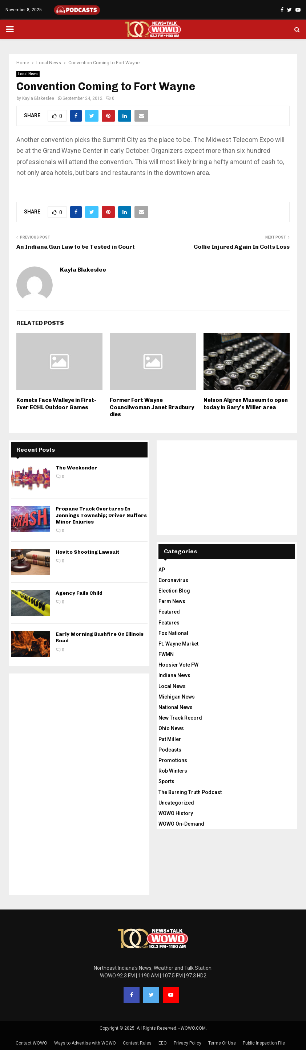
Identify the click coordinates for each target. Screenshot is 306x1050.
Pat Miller (169, 739)
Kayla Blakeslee (38, 98)
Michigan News (176, 697)
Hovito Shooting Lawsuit (88, 552)
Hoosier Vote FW (178, 665)
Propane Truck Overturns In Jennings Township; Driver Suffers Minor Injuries (101, 515)
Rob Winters (172, 771)
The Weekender (76, 468)
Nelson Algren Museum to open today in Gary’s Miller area (246, 404)
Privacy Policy (187, 1043)
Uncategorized (176, 803)
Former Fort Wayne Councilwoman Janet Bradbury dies (152, 407)
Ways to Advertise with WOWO (85, 1043)
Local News (28, 74)
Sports (166, 781)
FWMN (166, 654)
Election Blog (174, 591)
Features (169, 623)
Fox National (173, 633)
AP (161, 570)
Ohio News (171, 728)
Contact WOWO (31, 1043)
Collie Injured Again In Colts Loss (242, 246)
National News (175, 707)
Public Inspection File (264, 1043)
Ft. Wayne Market (178, 644)
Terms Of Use (222, 1043)
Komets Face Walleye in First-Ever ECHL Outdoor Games (56, 404)
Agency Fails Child (79, 593)
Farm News (171, 601)
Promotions (172, 760)
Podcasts (169, 750)
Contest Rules (137, 1043)
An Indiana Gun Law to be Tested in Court (75, 246)
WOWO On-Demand (181, 824)
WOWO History (175, 813)
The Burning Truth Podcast (190, 792)
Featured (169, 612)
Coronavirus (173, 580)
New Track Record (180, 718)
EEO (162, 1043)
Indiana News (174, 675)
